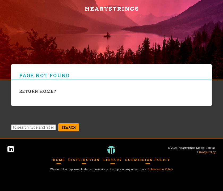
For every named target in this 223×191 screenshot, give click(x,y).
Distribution (84, 160)
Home (59, 160)
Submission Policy (147, 160)
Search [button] (69, 127)
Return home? (37, 91)
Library (112, 160)
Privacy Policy (206, 152)
